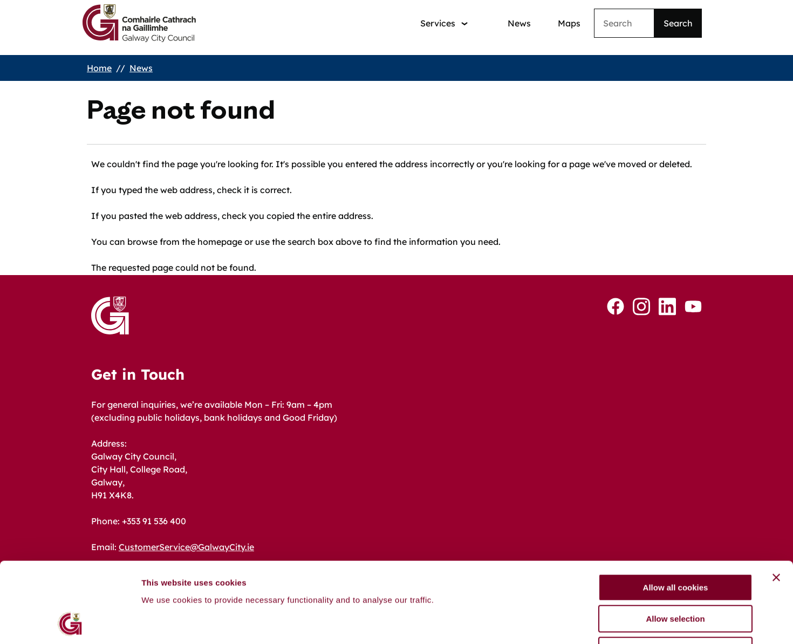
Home (99, 68)
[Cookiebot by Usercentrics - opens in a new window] (70, 623)
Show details (566, 622)
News (519, 23)
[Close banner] (776, 502)
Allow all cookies (675, 512)
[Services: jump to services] (444, 23)
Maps (569, 23)
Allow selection (675, 544)
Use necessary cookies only (675, 575)
